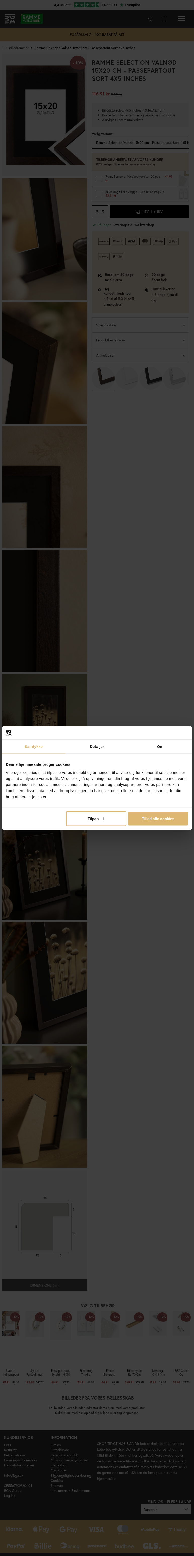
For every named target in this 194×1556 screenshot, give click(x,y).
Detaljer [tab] (97, 746)
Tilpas (96, 818)
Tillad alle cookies (158, 818)
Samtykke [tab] (34, 746)
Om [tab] (160, 746)
